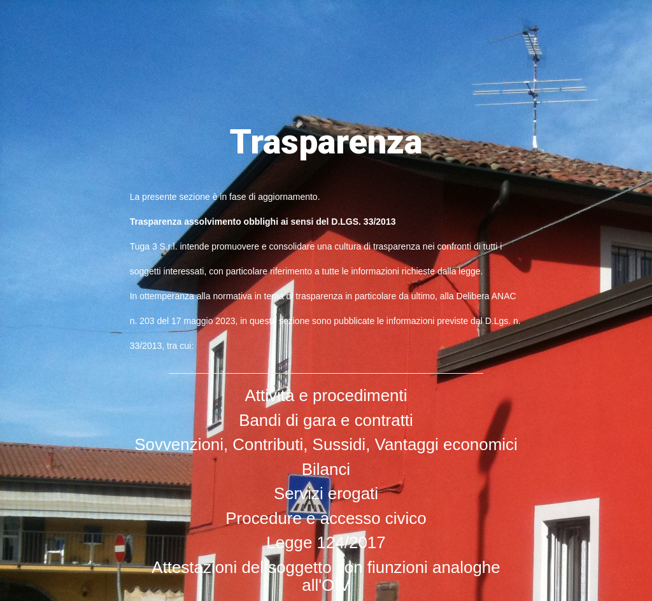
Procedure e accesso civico (325, 518)
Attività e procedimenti (326, 395)
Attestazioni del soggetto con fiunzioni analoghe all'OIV (326, 576)
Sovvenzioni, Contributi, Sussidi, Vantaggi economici (325, 444)
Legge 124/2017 (325, 542)
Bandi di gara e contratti (326, 420)
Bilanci (326, 469)
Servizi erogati (326, 493)
